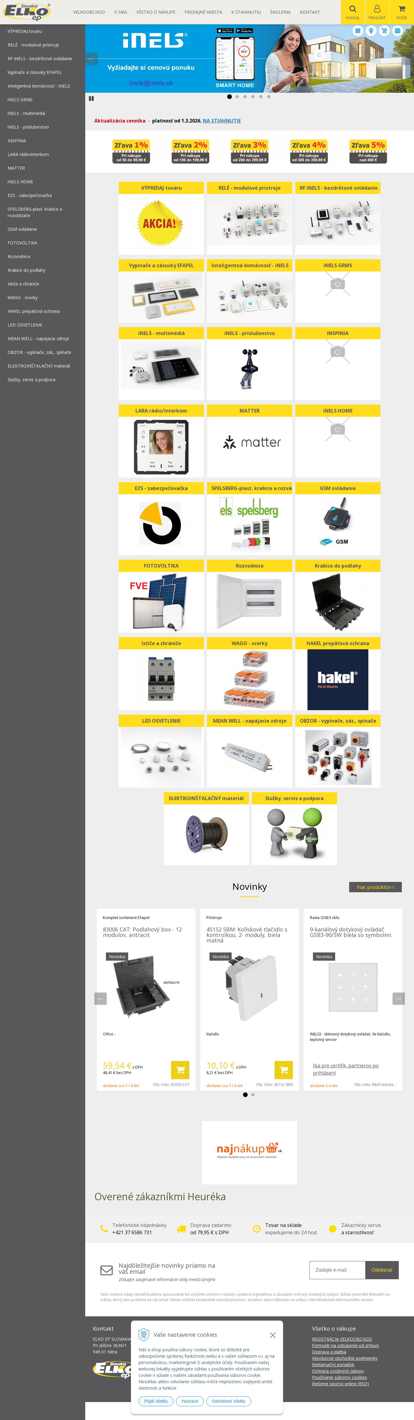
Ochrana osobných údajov (338, 1371)
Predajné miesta (203, 12)
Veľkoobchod (89, 12)
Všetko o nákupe (155, 12)
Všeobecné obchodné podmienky (344, 1358)
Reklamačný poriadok (333, 1365)
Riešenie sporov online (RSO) (340, 1384)
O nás (120, 12)
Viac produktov (375, 887)
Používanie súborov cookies (339, 1377)
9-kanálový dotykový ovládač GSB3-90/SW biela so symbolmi (350, 932)
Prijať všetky (156, 1401)
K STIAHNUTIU (246, 12)
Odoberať (382, 1270)
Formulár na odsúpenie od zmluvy (345, 1346)
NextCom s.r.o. (316, 1411)
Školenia (280, 12)
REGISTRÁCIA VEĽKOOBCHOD (342, 1339)
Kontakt (310, 12)
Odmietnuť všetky (229, 1401)
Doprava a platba (329, 1352)
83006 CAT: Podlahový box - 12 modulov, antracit (142, 932)
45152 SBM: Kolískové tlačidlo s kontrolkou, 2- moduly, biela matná (246, 935)
